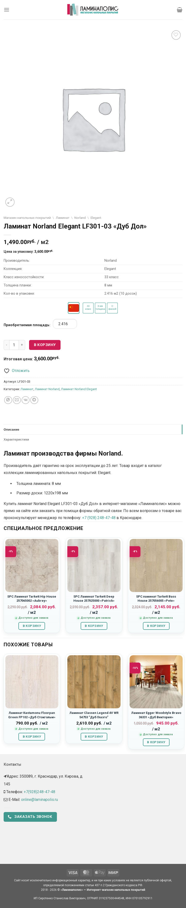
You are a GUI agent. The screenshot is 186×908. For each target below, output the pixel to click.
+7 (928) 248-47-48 (99, 517)
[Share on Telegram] (34, 400)
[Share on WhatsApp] (8, 400)
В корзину (45, 345)
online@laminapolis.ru (39, 799)
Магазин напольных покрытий (27, 218)
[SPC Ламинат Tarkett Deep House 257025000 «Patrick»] (93, 565)
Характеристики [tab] (16, 439)
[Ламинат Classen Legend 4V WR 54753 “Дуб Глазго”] (93, 681)
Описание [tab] (11, 429)
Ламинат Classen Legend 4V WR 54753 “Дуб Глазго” (94, 715)
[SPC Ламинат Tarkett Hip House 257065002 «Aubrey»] (31, 565)
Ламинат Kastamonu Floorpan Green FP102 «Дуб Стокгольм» (31, 715)
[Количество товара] (14, 345)
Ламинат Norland (47, 389)
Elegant (96, 218)
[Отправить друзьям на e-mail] (17, 400)
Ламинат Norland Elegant (79, 389)
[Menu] (6, 10)
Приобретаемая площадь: (27, 325)
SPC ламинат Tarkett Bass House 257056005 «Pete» (156, 598)
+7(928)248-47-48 (39, 792)
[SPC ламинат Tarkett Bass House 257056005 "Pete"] (156, 565)
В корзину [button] (32, 626)
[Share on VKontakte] (26, 400)
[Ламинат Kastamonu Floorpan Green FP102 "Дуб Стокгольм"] (31, 681)
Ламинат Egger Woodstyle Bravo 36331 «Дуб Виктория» (156, 715)
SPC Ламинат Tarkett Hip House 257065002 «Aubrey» (31, 598)
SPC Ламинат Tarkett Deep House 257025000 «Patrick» (94, 598)
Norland (80, 218)
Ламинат (63, 218)
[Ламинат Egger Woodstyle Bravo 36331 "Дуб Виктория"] (156, 681)
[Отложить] (17, 370)
